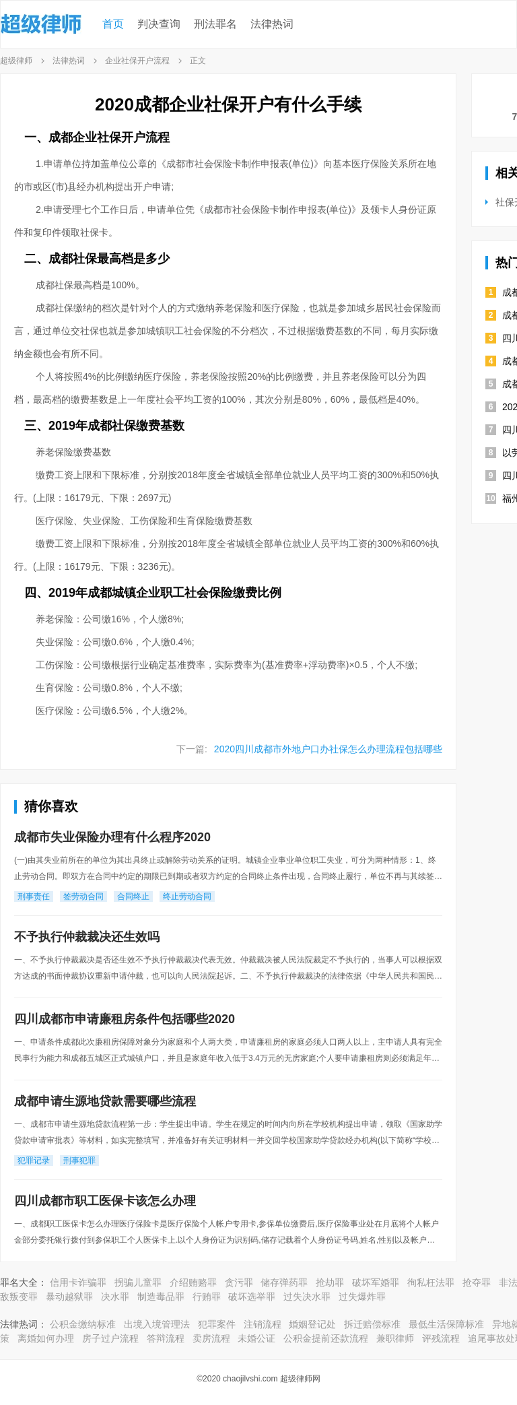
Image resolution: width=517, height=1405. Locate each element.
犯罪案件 (217, 1324)
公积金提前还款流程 (325, 1338)
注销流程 (262, 1324)
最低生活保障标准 (446, 1324)
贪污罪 (239, 1282)
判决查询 (158, 24)
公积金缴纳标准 (83, 1324)
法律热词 (272, 24)
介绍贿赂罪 (193, 1282)
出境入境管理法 (157, 1324)
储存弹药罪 (284, 1282)
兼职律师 (395, 1338)
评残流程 (441, 1338)
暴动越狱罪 (69, 1296)
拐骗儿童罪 (138, 1282)
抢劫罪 (330, 1282)
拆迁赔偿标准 (372, 1324)
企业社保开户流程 (137, 60)
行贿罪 (207, 1296)
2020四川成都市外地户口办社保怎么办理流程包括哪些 (328, 749)
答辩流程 (165, 1338)
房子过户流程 (110, 1338)
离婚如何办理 (46, 1338)
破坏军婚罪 (375, 1282)
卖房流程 (211, 1338)
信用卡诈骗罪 (78, 1282)
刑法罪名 (215, 24)
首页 (113, 24)
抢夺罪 (476, 1282)
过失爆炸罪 (362, 1296)
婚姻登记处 (312, 1324)
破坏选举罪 (251, 1296)
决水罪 (115, 1296)
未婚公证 (256, 1338)
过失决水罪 (307, 1296)
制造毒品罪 (160, 1296)
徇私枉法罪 (430, 1282)
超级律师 (16, 60)
